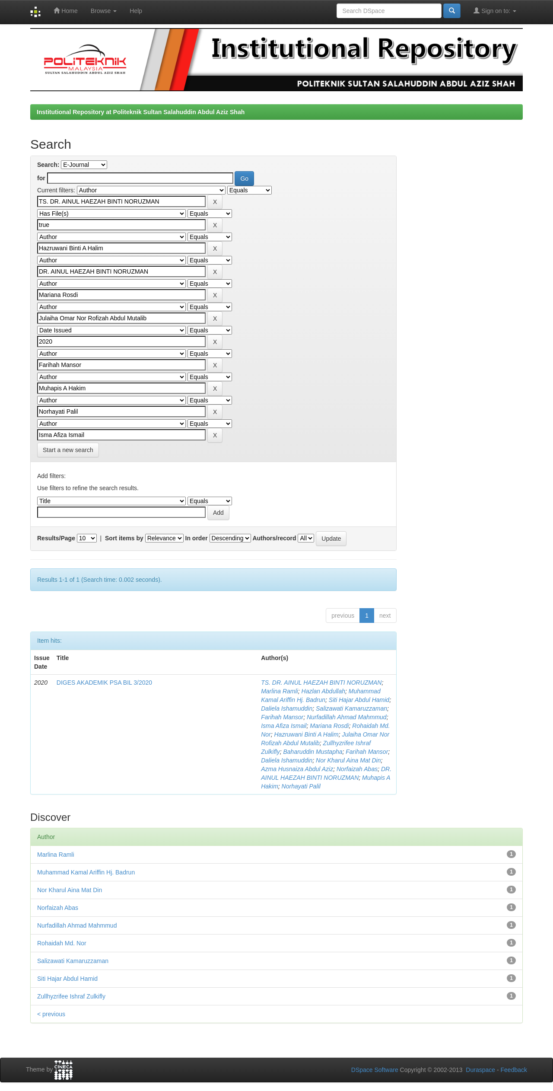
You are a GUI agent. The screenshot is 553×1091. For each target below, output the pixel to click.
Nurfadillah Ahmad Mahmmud (347, 717)
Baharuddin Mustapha (313, 751)
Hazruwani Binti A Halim (306, 734)
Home (65, 10)
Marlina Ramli (279, 691)
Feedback (514, 1069)
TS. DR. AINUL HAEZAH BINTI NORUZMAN (321, 682)
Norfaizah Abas (357, 769)
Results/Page (56, 538)
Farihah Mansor (282, 717)
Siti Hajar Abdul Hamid (359, 699)
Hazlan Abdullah (323, 691)
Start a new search (68, 450)
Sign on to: (495, 10)
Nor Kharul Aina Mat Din (348, 760)
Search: (48, 164)
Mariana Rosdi (329, 725)
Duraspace (480, 1069)
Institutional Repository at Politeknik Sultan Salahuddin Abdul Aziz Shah (141, 111)
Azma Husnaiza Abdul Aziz (297, 769)
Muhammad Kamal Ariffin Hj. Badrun (86, 872)
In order (196, 538)
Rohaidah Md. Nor (61, 943)
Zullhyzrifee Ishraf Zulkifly (71, 996)
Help (136, 10)
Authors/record (274, 538)
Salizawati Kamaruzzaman (351, 708)
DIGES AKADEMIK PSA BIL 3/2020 (104, 682)
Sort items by (124, 538)
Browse (104, 10)
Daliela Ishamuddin (286, 708)
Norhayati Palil (301, 786)
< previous (51, 1014)
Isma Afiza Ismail (283, 725)
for (41, 178)
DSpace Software (374, 1069)
